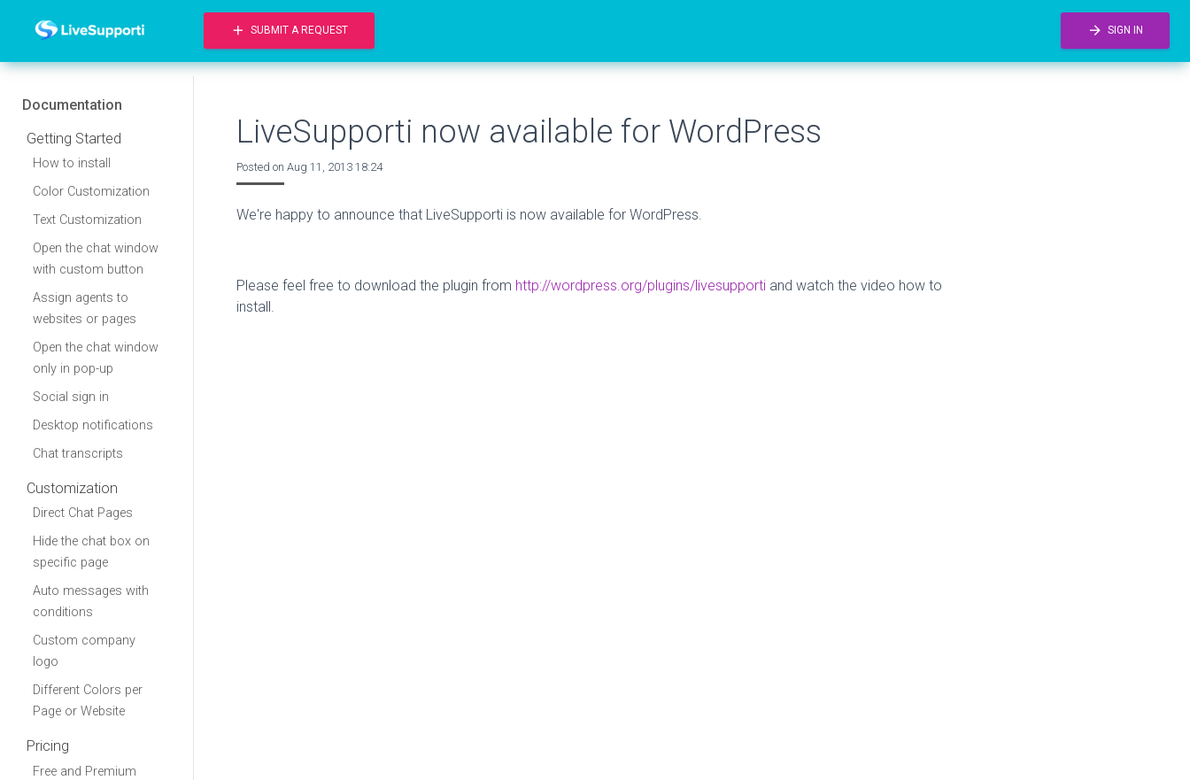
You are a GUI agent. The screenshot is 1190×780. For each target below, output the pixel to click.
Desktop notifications (93, 425)
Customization (72, 488)
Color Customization (91, 191)
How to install (72, 163)
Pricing (48, 746)
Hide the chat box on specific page (91, 552)
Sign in (1115, 30)
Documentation (72, 105)
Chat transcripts (78, 453)
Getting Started (74, 138)
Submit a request (289, 30)
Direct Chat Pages (83, 513)
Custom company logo (84, 651)
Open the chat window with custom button (95, 259)
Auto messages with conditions (91, 601)
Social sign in (71, 397)
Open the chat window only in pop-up (95, 358)
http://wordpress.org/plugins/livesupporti (640, 285)
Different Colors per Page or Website (88, 701)
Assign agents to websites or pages (84, 308)
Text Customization (87, 220)
